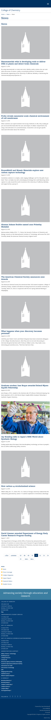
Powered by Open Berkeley (42, 706)
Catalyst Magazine (8, 575)
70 (33, 555)
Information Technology (7, 667)
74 (48, 555)
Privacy (47, 712)
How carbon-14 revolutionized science (18, 486)
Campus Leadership (7, 684)
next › (27, 559)
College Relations (5, 657)
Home (3, 14)
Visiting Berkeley (6, 690)
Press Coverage (7, 572)
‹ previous (14, 555)
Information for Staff (6, 665)
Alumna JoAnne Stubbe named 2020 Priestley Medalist (21, 225)
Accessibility (46, 708)
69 (29, 555)
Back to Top (47, 718)
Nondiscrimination (45, 710)
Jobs (2, 669)
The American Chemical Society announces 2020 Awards (23, 278)
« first (7, 555)
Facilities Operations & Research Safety (11, 663)
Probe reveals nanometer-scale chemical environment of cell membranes (25, 117)
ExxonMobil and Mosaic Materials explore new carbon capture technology (22, 171)
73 (44, 555)
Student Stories (7, 584)
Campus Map (5, 688)
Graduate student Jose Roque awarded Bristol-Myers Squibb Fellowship (24, 386)
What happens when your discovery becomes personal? (21, 332)
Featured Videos (7, 581)
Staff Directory (5, 673)
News (8, 14)
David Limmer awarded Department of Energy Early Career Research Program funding (24, 534)
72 (40, 555)
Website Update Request (7, 675)
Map (2, 612)
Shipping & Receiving (6, 671)
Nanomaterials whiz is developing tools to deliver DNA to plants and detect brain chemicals (23, 62)
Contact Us (4, 659)
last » (33, 559)
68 (25, 555)
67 (21, 555)
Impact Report (7, 578)
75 (21, 559)
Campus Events (5, 686)
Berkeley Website (6, 680)
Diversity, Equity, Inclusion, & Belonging (11, 661)
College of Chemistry (10, 10)
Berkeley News (5, 682)
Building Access (5, 655)
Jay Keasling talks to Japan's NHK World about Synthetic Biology (22, 437)
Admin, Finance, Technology (8, 653)
